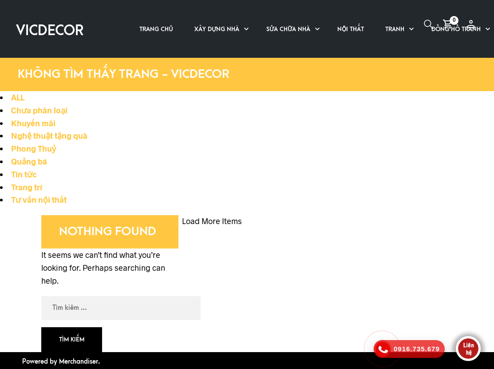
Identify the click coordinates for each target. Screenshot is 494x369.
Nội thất (350, 29)
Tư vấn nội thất (39, 200)
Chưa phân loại (39, 110)
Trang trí (26, 187)
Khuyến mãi (33, 123)
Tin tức (24, 174)
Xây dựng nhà (216, 29)
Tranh (394, 29)
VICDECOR (49, 31)
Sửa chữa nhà (288, 29)
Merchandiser (78, 361)
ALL (17, 97)
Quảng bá (29, 161)
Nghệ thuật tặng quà (49, 135)
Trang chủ (156, 29)
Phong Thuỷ (33, 148)
